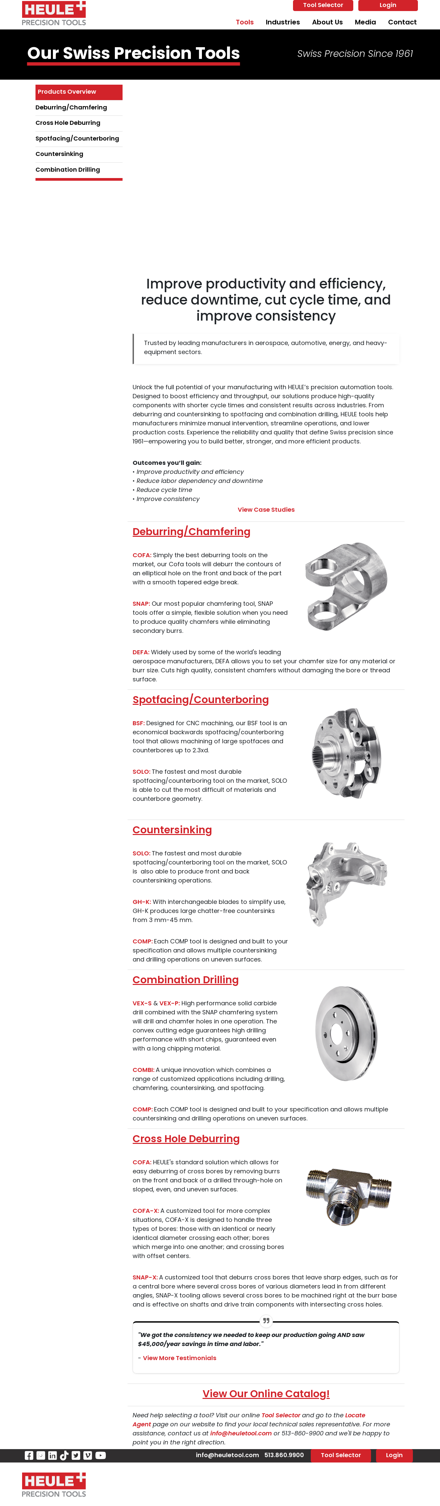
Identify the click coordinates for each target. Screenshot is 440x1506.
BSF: (139, 724)
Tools (245, 22)
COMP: (143, 942)
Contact (402, 22)
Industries (283, 22)
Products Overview (67, 92)
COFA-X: (146, 1211)
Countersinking (59, 154)
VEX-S (142, 1004)
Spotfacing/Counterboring (77, 139)
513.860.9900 (284, 1455)
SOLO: (142, 772)
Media (365, 22)
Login (388, 5)
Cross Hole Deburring (67, 123)
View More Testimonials (179, 1358)
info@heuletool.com (242, 1434)
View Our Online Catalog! (266, 1395)
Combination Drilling (67, 170)
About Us (327, 22)
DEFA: (141, 653)
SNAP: (141, 604)
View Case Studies (266, 510)
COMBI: (144, 1070)
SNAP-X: (146, 1278)
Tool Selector (323, 5)
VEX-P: (169, 1004)
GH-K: (142, 902)
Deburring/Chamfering (71, 108)
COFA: (142, 556)
